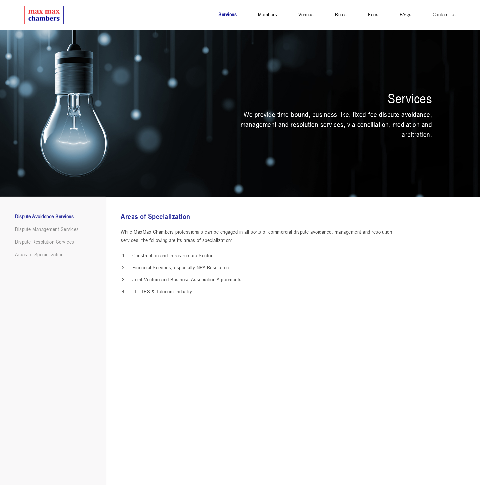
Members (267, 14)
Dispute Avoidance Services (44, 216)
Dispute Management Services (47, 229)
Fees (373, 14)
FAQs (405, 14)
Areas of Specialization (39, 254)
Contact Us (444, 14)
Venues (306, 14)
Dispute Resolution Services (44, 242)
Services (227, 14)
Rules (341, 14)
